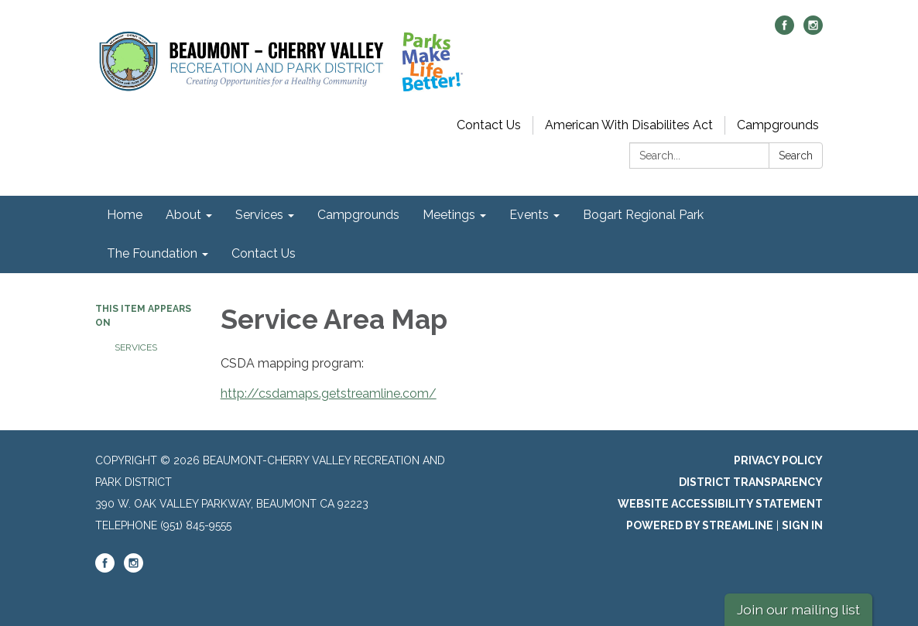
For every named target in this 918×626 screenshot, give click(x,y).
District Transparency (751, 482)
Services (136, 347)
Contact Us (489, 125)
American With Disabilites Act (629, 125)
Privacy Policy (778, 460)
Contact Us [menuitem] (263, 253)
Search (796, 155)
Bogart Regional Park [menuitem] (643, 214)
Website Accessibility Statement (720, 504)
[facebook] (784, 30)
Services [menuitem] (259, 214)
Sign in (802, 525)
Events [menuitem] (529, 214)
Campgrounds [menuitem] (358, 214)
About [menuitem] (183, 214)
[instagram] (813, 30)
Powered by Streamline (699, 525)
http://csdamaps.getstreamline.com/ (329, 393)
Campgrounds (778, 125)
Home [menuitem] (124, 214)
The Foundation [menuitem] (152, 253)
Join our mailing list (798, 609)
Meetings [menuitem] (449, 214)
